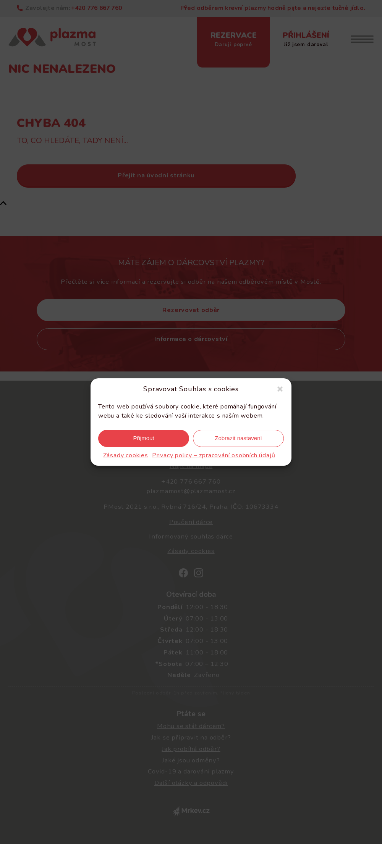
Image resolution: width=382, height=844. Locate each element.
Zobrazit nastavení (238, 438)
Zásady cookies (125, 455)
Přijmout (143, 438)
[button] (280, 389)
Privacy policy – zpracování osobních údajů (213, 455)
